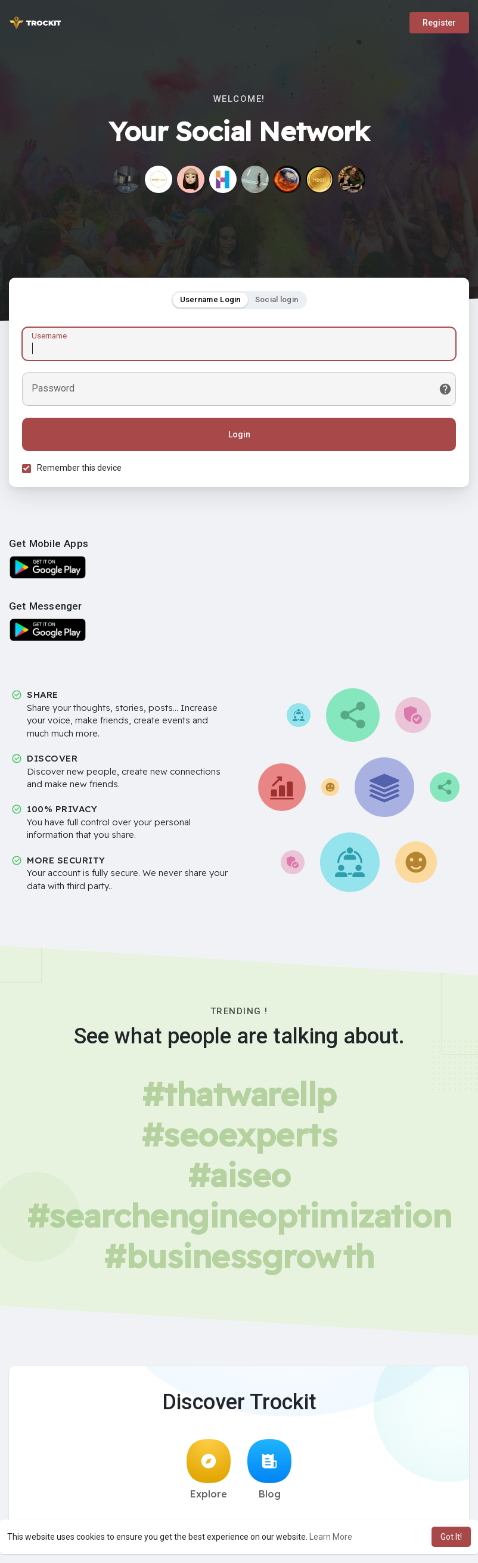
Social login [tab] (277, 301)
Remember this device (81, 469)
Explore (209, 1473)
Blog (269, 1473)
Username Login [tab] (210, 301)
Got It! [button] (451, 1537)
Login (239, 436)
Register (439, 22)
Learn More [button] (330, 1537)
